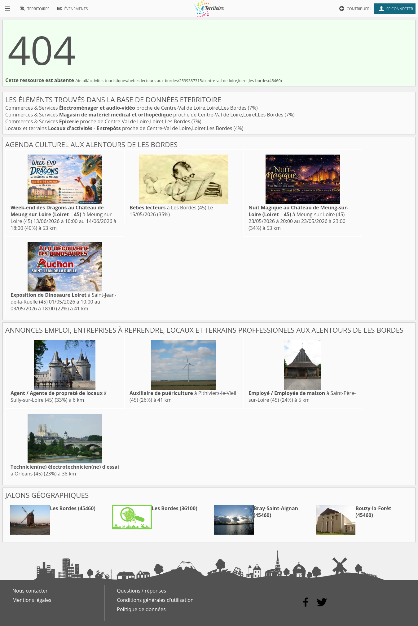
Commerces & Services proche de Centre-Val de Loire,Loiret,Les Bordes (126, 107)
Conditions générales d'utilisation (155, 600)
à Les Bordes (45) (168, 207)
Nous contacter (30, 590)
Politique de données (141, 609)
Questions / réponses (141, 590)
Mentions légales (31, 600)
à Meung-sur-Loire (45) (62, 214)
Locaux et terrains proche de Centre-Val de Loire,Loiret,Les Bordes (119, 128)
